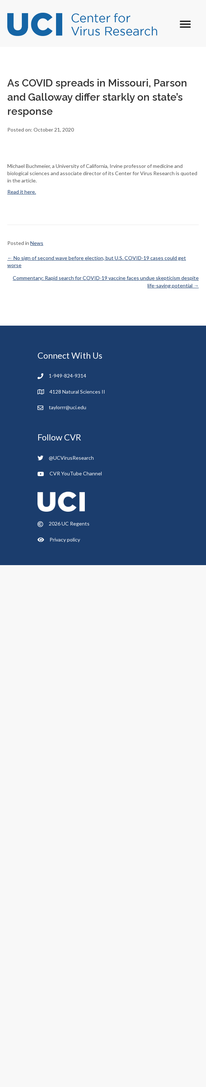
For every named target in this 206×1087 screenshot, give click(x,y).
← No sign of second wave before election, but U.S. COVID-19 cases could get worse (96, 261)
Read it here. (21, 192)
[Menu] (185, 24)
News (36, 243)
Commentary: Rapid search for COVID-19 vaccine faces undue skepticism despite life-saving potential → (106, 281)
